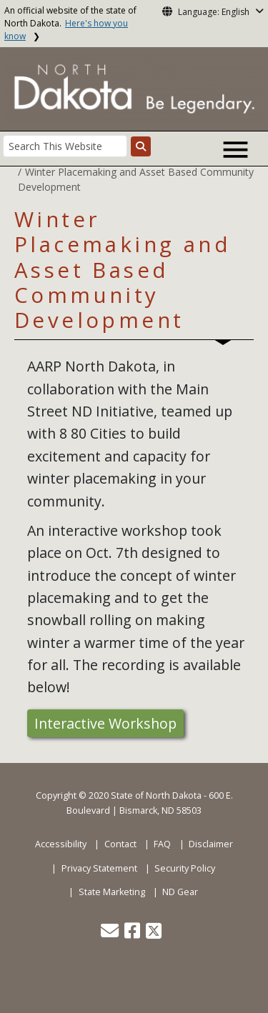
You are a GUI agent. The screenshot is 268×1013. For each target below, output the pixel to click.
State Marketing (112, 892)
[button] (111, 934)
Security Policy (184, 868)
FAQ (162, 844)
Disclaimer (211, 844)
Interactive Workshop (105, 723)
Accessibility (60, 844)
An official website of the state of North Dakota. (70, 23)
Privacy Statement (99, 868)
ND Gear (180, 892)
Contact (120, 844)
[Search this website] (141, 146)
